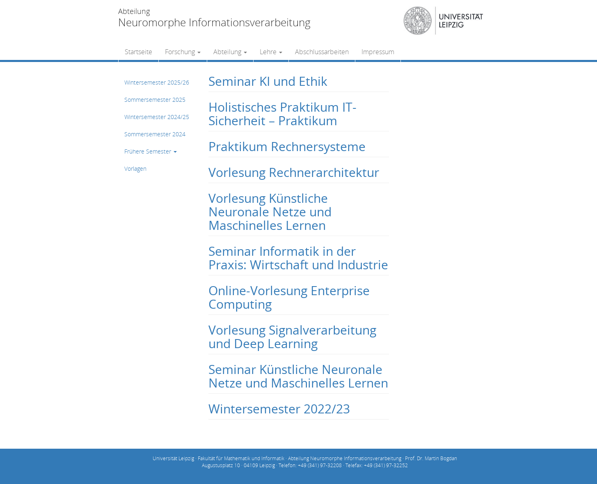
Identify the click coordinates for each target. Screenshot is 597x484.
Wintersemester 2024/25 (156, 117)
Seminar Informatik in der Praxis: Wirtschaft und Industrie (298, 258)
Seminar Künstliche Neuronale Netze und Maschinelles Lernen (298, 376)
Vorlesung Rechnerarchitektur (293, 172)
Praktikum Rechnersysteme (287, 146)
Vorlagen (135, 168)
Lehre (271, 51)
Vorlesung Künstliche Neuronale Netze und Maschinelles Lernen (270, 212)
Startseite (138, 51)
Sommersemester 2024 (154, 134)
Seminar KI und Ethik (267, 81)
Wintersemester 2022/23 (279, 408)
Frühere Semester (150, 151)
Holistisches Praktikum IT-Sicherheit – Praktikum (282, 114)
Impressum (377, 51)
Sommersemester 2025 (154, 99)
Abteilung (230, 51)
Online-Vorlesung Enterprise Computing (289, 297)
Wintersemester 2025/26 (156, 82)
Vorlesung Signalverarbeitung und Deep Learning (292, 336)
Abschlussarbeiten (322, 51)
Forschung (183, 51)
